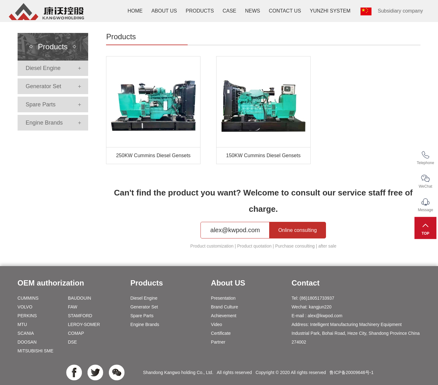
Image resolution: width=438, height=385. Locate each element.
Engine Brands (44, 123)
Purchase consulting (295, 246)
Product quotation (254, 246)
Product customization (212, 246)
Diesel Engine (43, 68)
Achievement (223, 315)
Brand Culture (224, 306)
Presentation (223, 298)
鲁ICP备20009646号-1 (351, 372)
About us (164, 10)
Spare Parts (41, 104)
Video (216, 324)
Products (200, 10)
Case (229, 10)
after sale (327, 246)
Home (134, 10)
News (252, 10)
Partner (218, 342)
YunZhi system (330, 10)
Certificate (221, 333)
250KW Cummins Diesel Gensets (153, 155)
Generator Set (43, 86)
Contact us (285, 10)
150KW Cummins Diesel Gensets (263, 155)
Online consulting (297, 230)
